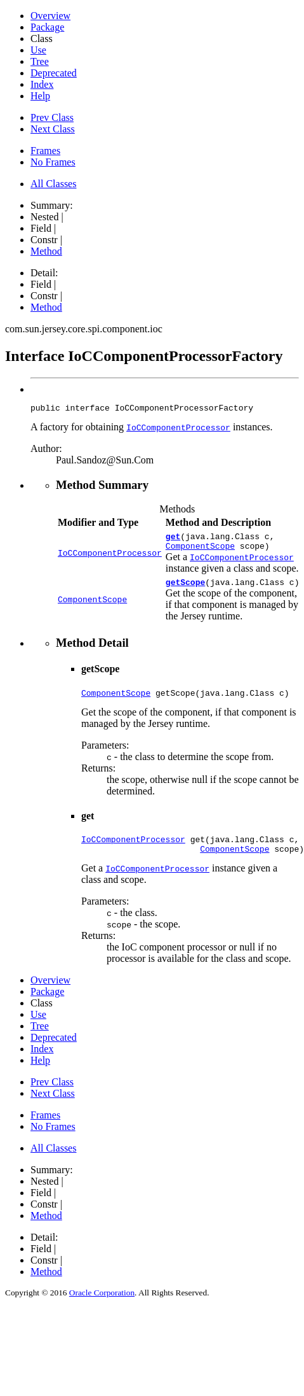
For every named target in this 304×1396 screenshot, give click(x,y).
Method (46, 251)
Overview (50, 15)
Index (41, 84)
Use (38, 50)
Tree (39, 61)
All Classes (53, 183)
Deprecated (53, 72)
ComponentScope (200, 551)
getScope (185, 589)
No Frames (53, 162)
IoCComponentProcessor (110, 557)
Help (40, 95)
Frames (45, 150)
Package (47, 27)
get (173, 540)
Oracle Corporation (102, 1306)
